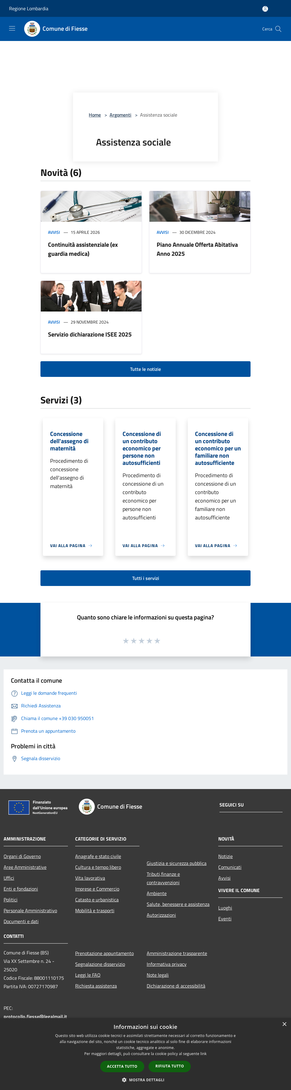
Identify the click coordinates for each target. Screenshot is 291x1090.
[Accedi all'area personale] (265, 9)
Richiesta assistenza (96, 985)
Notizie (225, 856)
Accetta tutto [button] (122, 1066)
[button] (145, 1080)
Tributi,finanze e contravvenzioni (163, 878)
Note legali (158, 975)
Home (95, 114)
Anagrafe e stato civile (98, 856)
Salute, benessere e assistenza (178, 904)
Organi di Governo (22, 856)
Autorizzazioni (161, 915)
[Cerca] (278, 29)
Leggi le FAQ (88, 975)
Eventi (225, 918)
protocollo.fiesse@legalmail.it (35, 1016)
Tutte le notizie (145, 369)
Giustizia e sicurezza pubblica (176, 863)
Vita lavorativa (90, 878)
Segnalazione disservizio (100, 964)
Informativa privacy (167, 964)
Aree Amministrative (25, 867)
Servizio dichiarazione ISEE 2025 (90, 334)
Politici (11, 899)
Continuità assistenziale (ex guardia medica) (83, 249)
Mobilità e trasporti (94, 910)
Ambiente (157, 893)
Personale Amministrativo (30, 910)
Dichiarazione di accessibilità (176, 985)
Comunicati (229, 867)
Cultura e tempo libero (98, 867)
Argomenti (120, 114)
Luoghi (225, 907)
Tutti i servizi (145, 578)
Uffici (9, 878)
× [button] (284, 1024)
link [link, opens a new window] (203, 1053)
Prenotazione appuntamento (104, 953)
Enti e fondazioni (21, 888)
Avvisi (54, 232)
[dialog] (145, 1054)
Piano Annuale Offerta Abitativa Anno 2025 (197, 249)
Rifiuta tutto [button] (169, 1066)
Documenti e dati (21, 921)
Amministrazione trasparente (177, 953)
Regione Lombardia (28, 8)
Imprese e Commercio (97, 888)
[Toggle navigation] (12, 28)
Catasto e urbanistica (97, 899)
